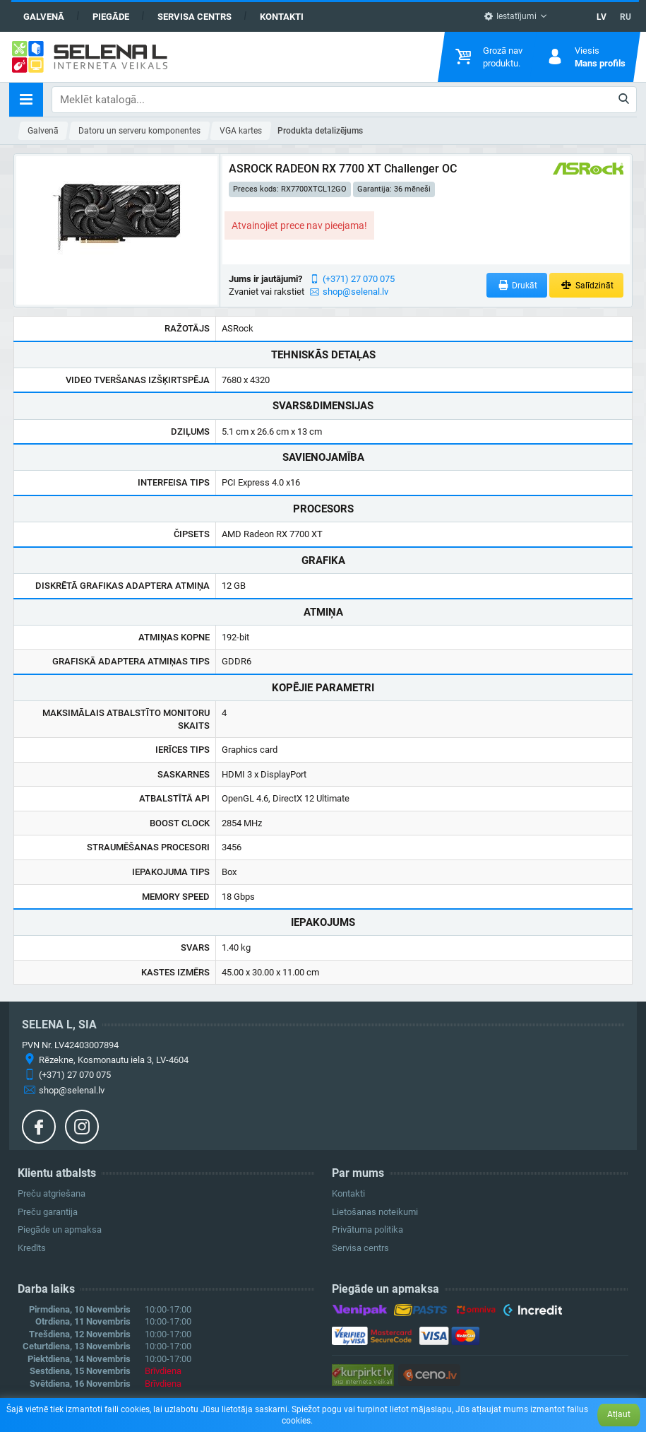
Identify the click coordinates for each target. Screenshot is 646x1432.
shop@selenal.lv (355, 291)
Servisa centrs (194, 16)
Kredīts (32, 1248)
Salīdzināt (586, 285)
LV (601, 17)
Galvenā (43, 16)
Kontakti (282, 16)
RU (625, 17)
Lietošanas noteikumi (375, 1212)
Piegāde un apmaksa (60, 1229)
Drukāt (517, 285)
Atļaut (618, 1414)
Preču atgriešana (51, 1193)
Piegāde (110, 16)
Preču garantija (48, 1212)
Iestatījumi (510, 16)
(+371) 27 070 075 (359, 279)
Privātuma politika (367, 1229)
